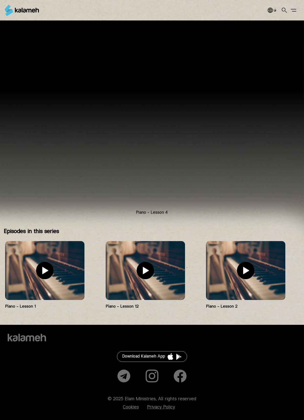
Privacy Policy (161, 407)
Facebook (180, 376)
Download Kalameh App (143, 356)
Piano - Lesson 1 (20, 306)
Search (284, 10)
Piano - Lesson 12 (122, 306)
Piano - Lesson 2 (221, 306)
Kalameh (22, 10)
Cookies (131, 407)
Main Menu (293, 10)
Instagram (152, 376)
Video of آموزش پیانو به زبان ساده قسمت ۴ (152, 122)
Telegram (123, 376)
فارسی (272, 10)
